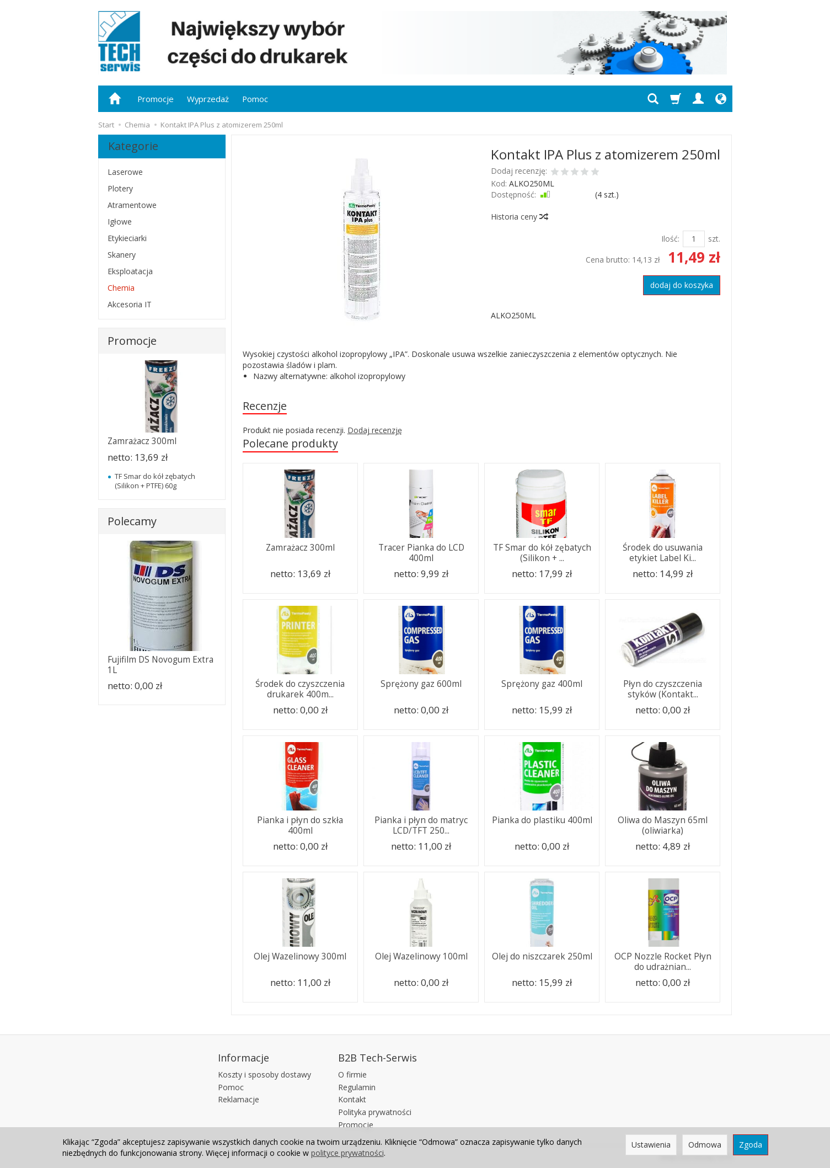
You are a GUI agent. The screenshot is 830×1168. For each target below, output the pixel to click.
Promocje (155, 98)
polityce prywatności (347, 1153)
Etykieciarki (127, 238)
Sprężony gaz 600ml (421, 684)
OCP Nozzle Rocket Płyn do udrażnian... (662, 962)
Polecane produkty (290, 443)
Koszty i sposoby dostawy (264, 1074)
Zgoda (750, 1144)
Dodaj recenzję (374, 430)
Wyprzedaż (208, 98)
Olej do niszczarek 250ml (542, 957)
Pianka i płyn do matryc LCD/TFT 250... (421, 825)
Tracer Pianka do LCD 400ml (421, 553)
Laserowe (125, 172)
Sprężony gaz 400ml (541, 684)
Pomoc (255, 98)
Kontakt (352, 1099)
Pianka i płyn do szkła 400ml (300, 825)
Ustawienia (651, 1144)
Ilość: (670, 238)
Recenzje (265, 405)
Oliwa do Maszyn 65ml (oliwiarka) (663, 825)
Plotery (120, 188)
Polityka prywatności (374, 1112)
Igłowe (120, 221)
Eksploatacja (130, 271)
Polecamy (132, 521)
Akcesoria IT (130, 304)
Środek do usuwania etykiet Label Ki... (663, 553)
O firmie (352, 1074)
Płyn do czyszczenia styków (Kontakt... (662, 689)
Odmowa (704, 1144)
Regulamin (357, 1086)
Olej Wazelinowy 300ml (300, 957)
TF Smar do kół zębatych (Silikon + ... (542, 553)
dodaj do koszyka (681, 285)
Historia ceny (519, 216)
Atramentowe (132, 205)
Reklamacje (238, 1099)
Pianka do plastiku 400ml (542, 820)
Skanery (122, 254)
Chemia (121, 287)
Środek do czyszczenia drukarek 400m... (300, 689)
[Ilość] (694, 239)
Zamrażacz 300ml (300, 548)
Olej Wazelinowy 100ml (421, 957)
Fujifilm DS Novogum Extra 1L (160, 664)
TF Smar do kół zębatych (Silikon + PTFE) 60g (155, 480)
